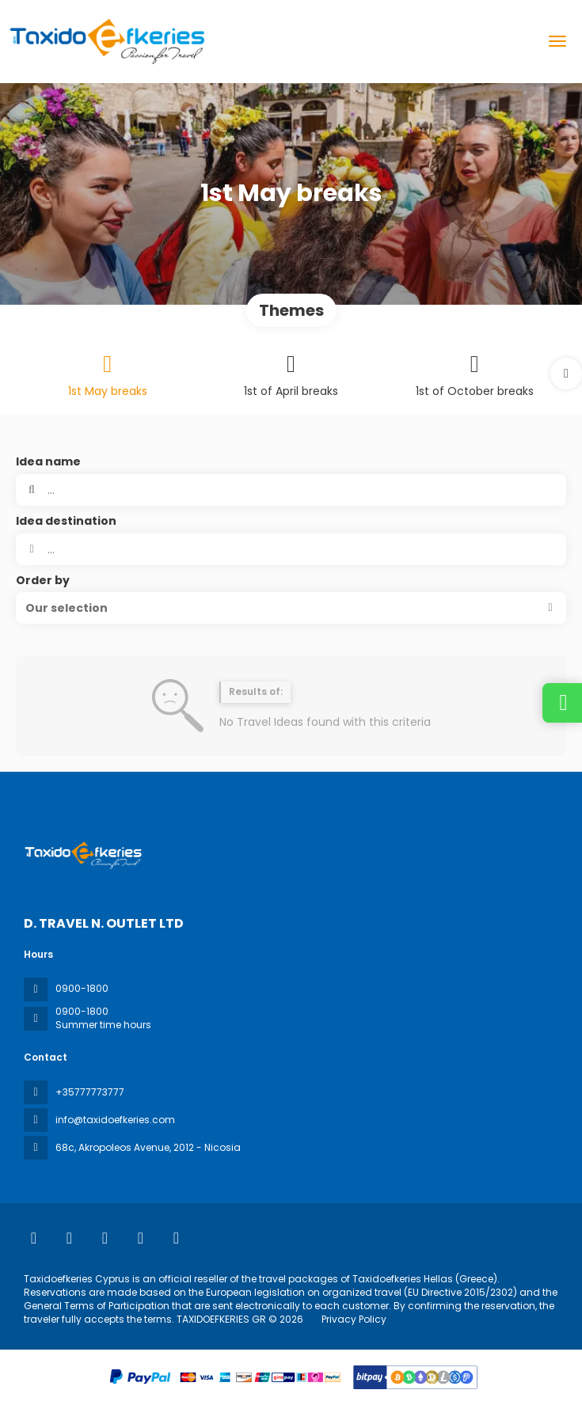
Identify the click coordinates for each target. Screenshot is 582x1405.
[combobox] (291, 549)
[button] (566, 373)
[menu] (557, 41)
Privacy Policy (353, 1319)
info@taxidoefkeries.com (115, 1119)
